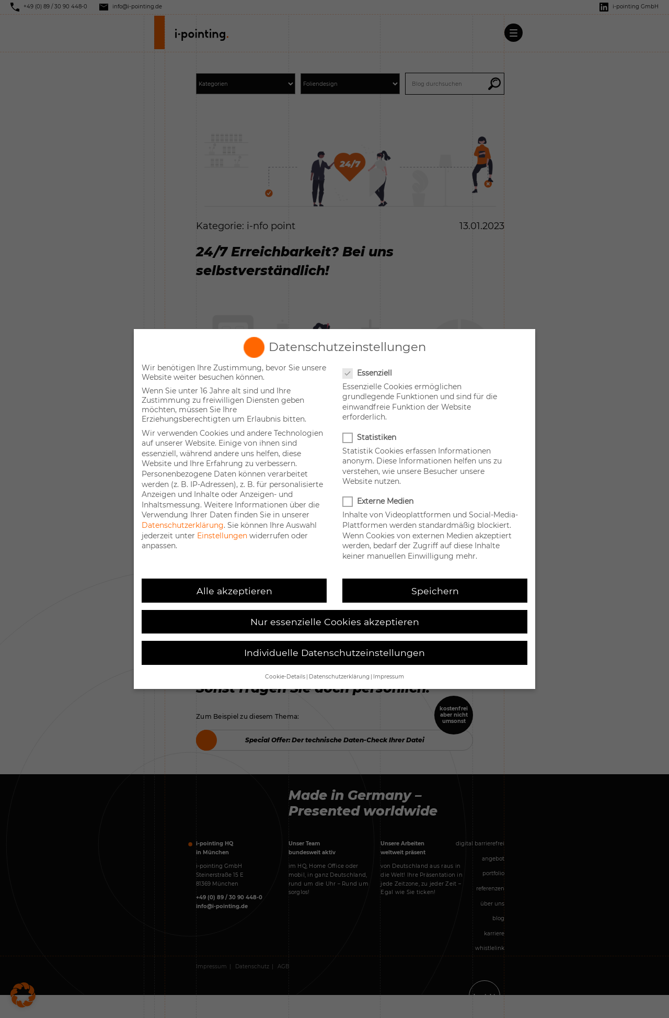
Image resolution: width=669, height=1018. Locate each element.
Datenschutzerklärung (183, 525)
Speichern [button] (435, 590)
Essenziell (368, 373)
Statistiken (370, 437)
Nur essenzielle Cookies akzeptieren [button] (334, 621)
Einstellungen (222, 535)
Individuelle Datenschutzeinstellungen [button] (334, 652)
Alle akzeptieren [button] (234, 590)
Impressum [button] (388, 676)
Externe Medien (379, 501)
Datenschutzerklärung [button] (339, 676)
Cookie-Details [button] (285, 676)
